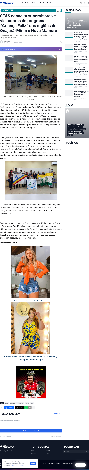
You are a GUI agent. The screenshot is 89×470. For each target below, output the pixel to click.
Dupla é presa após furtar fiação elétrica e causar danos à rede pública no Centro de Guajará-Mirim (81, 82)
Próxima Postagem (56, 436)
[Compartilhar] (60, 42)
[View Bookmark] (81, 3)
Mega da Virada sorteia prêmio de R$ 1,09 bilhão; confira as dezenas (81, 93)
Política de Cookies (68, 463)
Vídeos (48, 453)
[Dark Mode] (83, 3)
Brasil (42, 3)
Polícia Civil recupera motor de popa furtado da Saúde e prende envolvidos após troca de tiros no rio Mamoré (81, 35)
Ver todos (57, 414)
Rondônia (25, 3)
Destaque (12, 403)
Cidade (8, 10)
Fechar (33, 463)
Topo (32, 403)
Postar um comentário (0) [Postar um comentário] (31, 431)
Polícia (49, 3)
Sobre (44, 463)
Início (18, 3)
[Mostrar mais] (33, 407)
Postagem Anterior (6, 436)
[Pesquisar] (87, 3)
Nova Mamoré (20, 403)
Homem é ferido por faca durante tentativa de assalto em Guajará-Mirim (81, 58)
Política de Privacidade (54, 463)
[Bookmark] (58, 10)
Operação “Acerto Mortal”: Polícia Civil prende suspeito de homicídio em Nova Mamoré (80, 47)
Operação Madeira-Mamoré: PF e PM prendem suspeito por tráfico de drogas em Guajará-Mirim (81, 70)
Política (34, 3)
